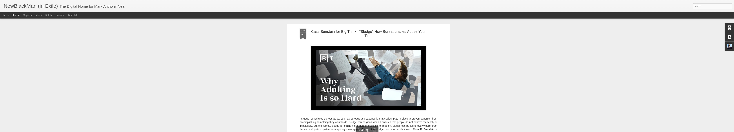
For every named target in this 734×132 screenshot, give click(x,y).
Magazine (28, 15)
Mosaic (39, 15)
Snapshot (60, 15)
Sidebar (49, 15)
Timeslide (73, 15)
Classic (5, 15)
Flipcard (16, 15)
